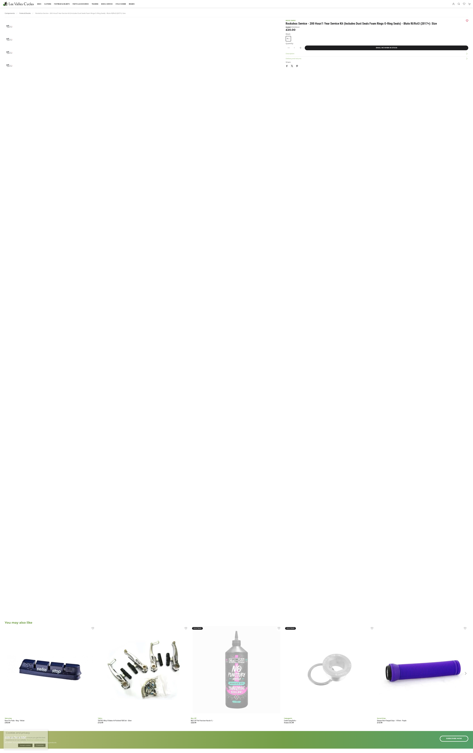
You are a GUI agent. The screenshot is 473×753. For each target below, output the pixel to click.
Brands (132, 4)
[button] (459, 4)
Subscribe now (454, 739)
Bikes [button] (39, 4)
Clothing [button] (47, 4)
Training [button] (95, 4)
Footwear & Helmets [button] (62, 4)
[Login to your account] (453, 4)
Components (10, 13)
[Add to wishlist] (93, 629)
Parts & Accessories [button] (81, 4)
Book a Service (107, 4)
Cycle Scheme (121, 4)
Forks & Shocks (25, 13)
